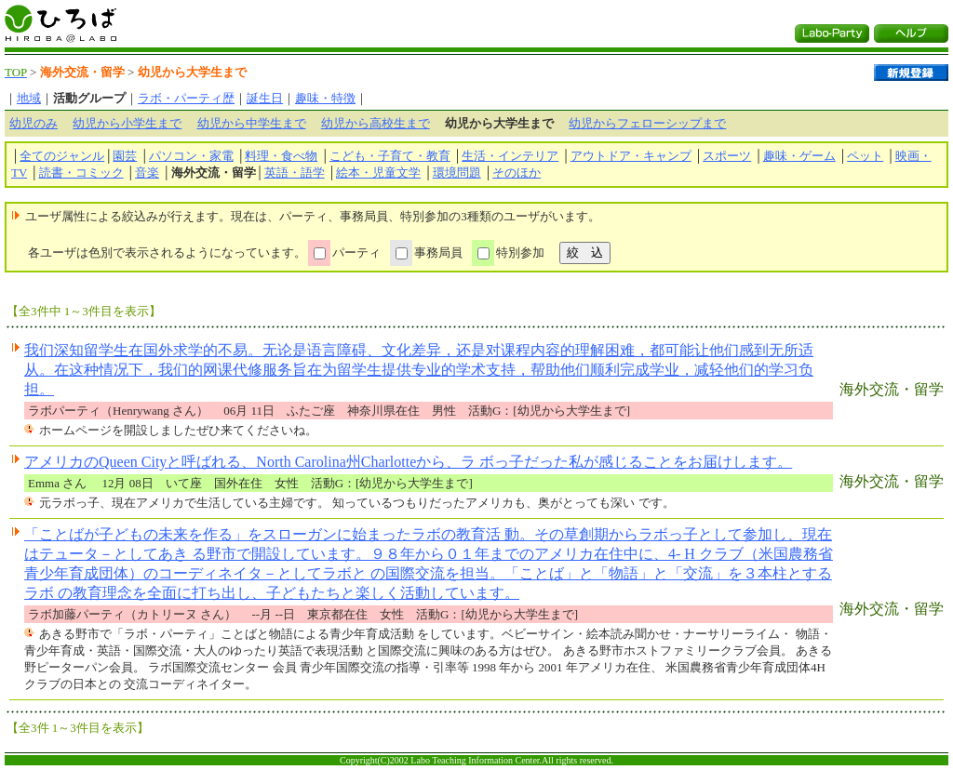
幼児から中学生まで (251, 123)
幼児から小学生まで (127, 123)
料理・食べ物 (281, 156)
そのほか (516, 172)
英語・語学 (294, 172)
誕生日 (265, 98)
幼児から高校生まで (375, 123)
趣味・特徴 (325, 98)
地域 (29, 98)
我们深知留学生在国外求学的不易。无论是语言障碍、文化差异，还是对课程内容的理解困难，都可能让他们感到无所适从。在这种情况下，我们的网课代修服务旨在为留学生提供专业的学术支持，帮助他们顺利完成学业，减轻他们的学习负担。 (418, 369)
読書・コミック (81, 172)
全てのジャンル (62, 156)
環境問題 (457, 172)
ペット (865, 156)
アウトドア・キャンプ (630, 156)
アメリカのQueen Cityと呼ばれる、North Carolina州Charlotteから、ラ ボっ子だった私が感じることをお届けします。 (408, 462)
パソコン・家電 (191, 156)
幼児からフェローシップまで (647, 123)
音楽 (147, 172)
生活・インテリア (510, 156)
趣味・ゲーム (799, 156)
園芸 (125, 156)
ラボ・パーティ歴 (186, 98)
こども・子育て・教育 (389, 156)
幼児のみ (33, 123)
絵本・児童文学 (378, 172)
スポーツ (727, 156)
